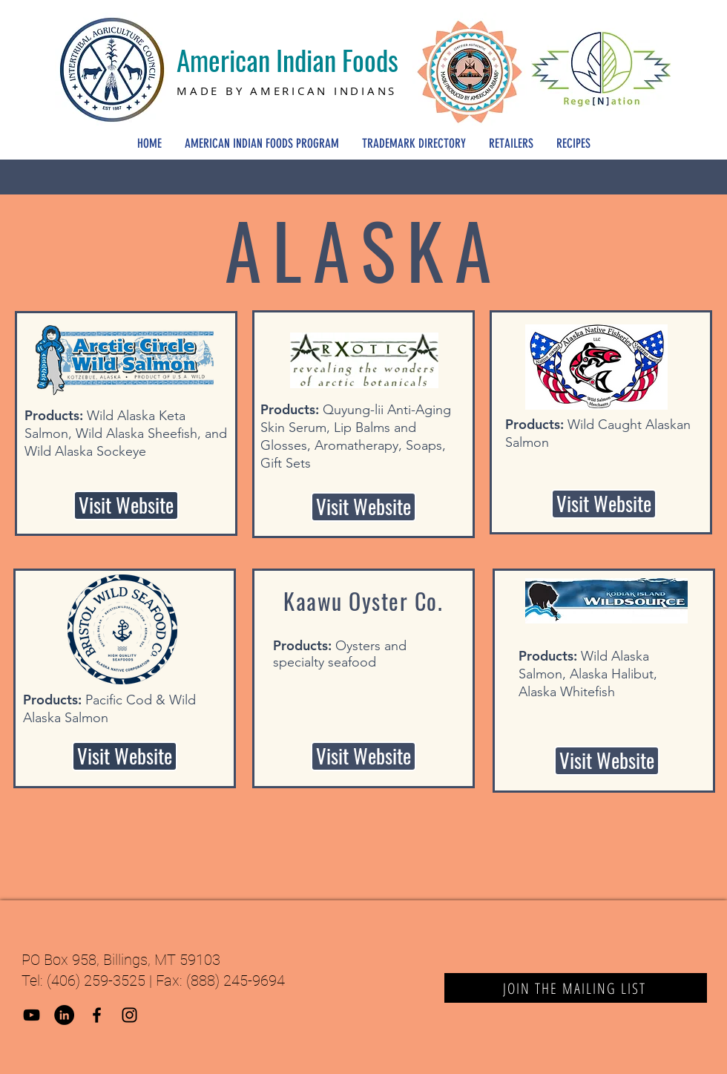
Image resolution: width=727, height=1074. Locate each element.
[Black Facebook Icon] (97, 1015)
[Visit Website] (126, 505)
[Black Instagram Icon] (129, 1015)
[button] (363, 756)
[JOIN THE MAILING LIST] (575, 988)
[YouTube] (32, 1015)
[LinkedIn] (64, 1015)
